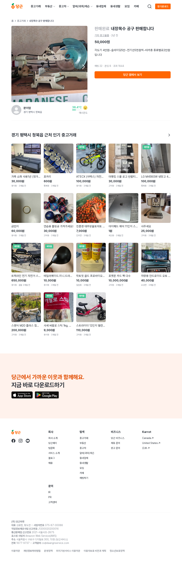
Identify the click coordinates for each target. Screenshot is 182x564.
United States (151, 443)
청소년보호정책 (117, 550)
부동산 (48, 6)
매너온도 (83, 112)
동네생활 (115, 6)
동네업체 (101, 6)
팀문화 (51, 448)
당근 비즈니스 (117, 438)
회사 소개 (53, 438)
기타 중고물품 (102, 35)
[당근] (17, 6)
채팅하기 (84, 478)
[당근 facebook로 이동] (13, 441)
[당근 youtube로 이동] (28, 441)
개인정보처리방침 (32, 550)
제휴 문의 (115, 443)
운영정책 (48, 550)
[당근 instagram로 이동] (20, 441)
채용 (50, 463)
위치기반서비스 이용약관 (68, 550)
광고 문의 (115, 448)
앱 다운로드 (162, 6)
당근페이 (52, 443)
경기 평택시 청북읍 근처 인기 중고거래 (91, 135)
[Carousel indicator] (43, 97)
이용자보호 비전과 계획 (95, 550)
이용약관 (15, 550)
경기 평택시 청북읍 (32, 112)
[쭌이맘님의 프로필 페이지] (16, 110)
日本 (146, 448)
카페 (136, 6)
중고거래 (36, 6)
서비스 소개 (54, 453)
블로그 (51, 458)
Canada (148, 438)
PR (50, 497)
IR (49, 492)
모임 (127, 6)
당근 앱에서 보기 (132, 74)
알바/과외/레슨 (81, 6)
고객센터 (52, 502)
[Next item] (83, 67)
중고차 (62, 6)
